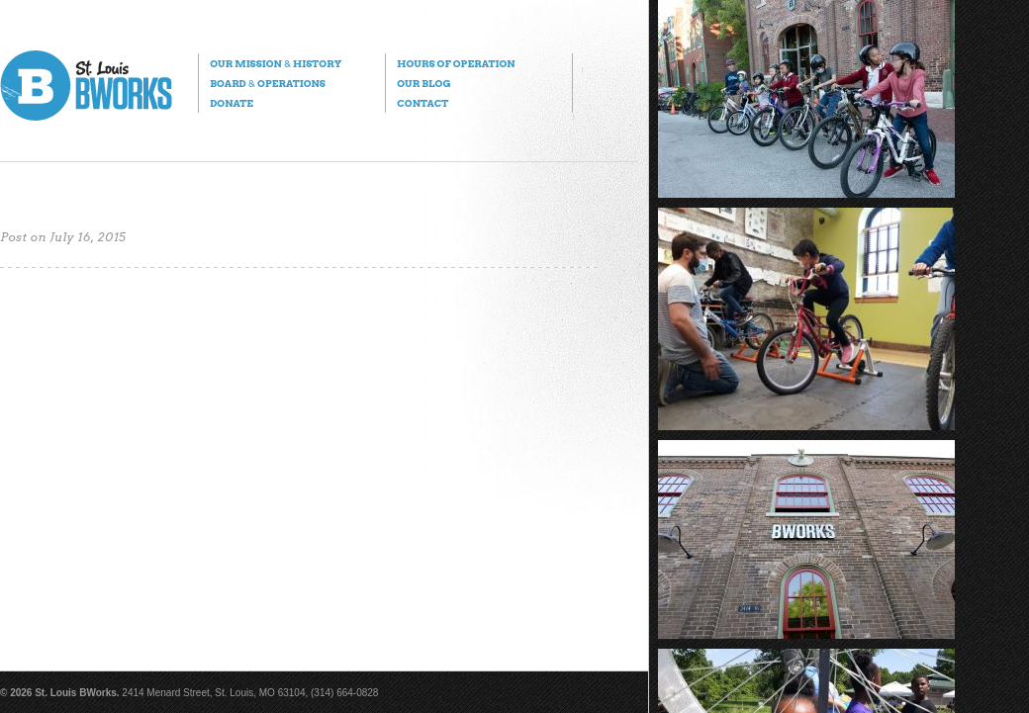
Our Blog (423, 83)
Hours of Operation (455, 63)
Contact (422, 103)
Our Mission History (275, 63)
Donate (231, 103)
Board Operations (268, 83)
